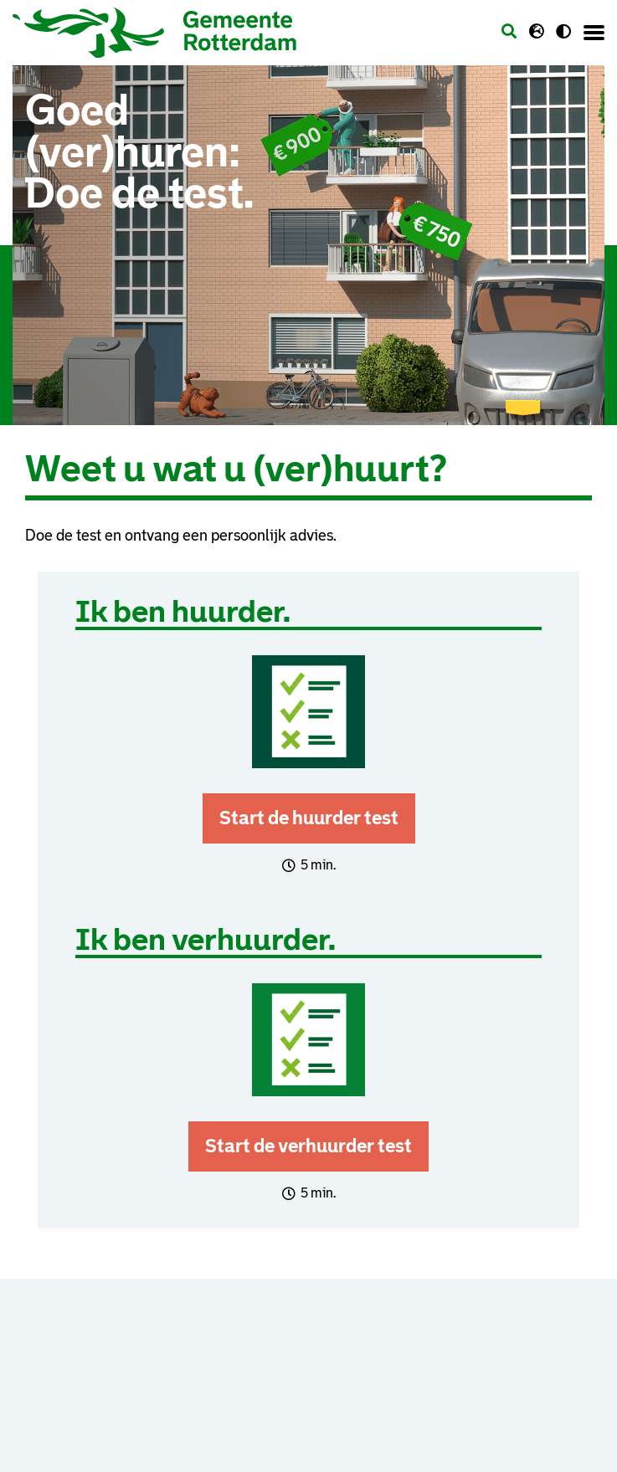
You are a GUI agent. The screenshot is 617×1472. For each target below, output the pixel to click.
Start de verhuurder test (308, 1146)
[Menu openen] (594, 33)
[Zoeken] (509, 32)
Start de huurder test (308, 818)
